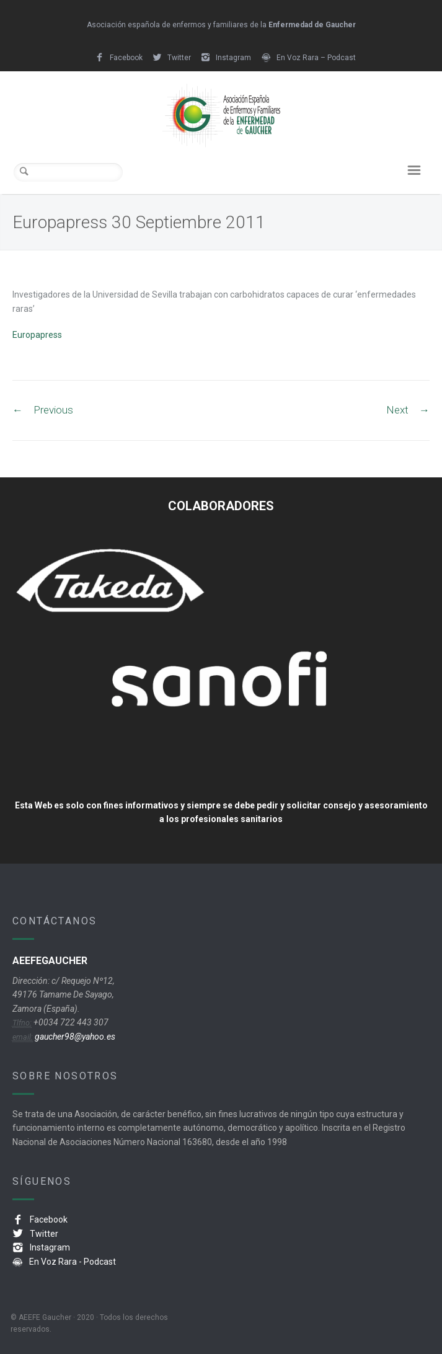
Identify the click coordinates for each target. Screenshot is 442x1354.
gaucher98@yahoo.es (74, 1037)
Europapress (37, 335)
